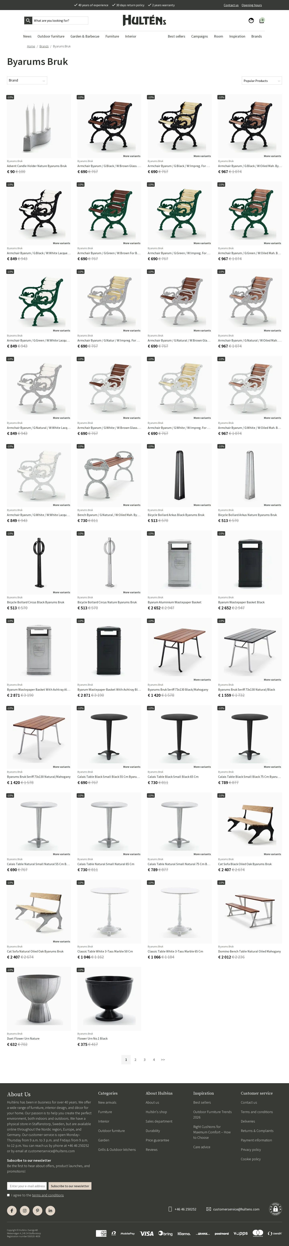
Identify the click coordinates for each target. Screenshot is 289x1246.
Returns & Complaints (257, 1130)
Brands (44, 46)
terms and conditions (48, 1195)
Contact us (231, 5)
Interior (103, 1121)
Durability (153, 1130)
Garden (103, 1140)
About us (152, 1102)
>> (163, 1059)
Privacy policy (251, 1149)
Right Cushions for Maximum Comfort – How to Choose (212, 1132)
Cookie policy (251, 1159)
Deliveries (248, 1121)
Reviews (152, 1149)
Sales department (159, 1121)
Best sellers (202, 1102)
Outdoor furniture (111, 1130)
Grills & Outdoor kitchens (117, 1149)
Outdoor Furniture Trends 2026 (212, 1114)
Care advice (201, 1147)
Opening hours (252, 5)
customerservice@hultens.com (51, 1151)
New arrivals (107, 1102)
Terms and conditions (257, 1111)
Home (31, 46)
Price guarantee (157, 1140)
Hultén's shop (156, 1111)
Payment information (256, 1140)
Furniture (105, 1111)
